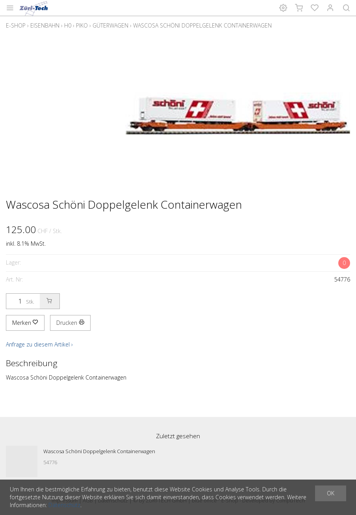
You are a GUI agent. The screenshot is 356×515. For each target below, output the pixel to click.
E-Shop (16, 25)
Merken (25, 322)
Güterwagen (110, 25)
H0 (67, 25)
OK (330, 493)
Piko (82, 25)
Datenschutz (64, 505)
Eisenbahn (44, 25)
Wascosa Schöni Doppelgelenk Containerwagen (202, 25)
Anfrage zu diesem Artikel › (39, 344)
